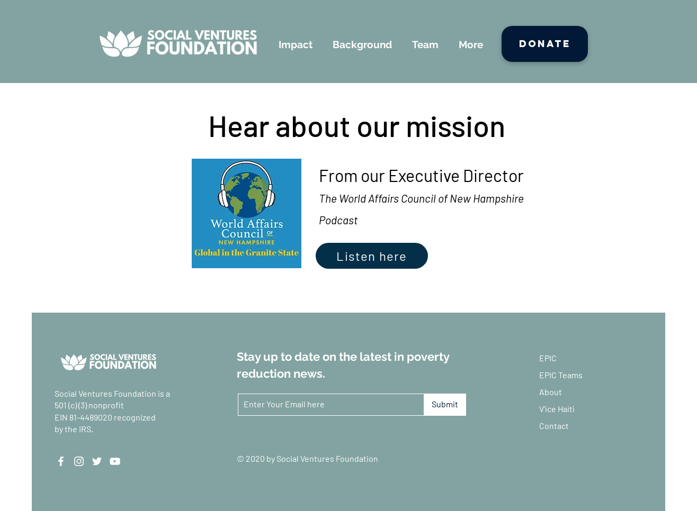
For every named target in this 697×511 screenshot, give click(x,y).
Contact (554, 426)
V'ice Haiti (557, 409)
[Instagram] (79, 461)
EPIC (548, 358)
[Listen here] (372, 256)
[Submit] (445, 405)
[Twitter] (97, 461)
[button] (296, 44)
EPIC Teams (561, 375)
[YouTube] (115, 461)
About (550, 392)
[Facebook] (61, 461)
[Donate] (545, 44)
